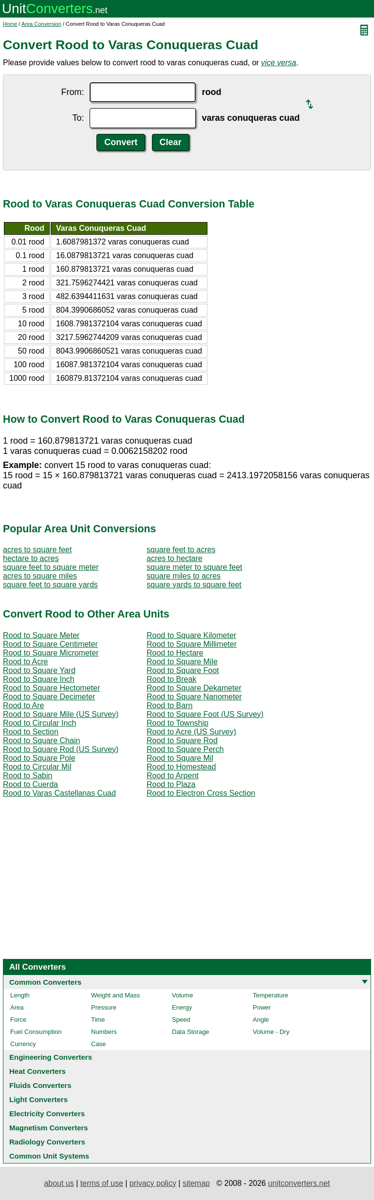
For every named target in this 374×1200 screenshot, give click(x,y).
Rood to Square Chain (41, 740)
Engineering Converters (50, 1057)
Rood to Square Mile (182, 661)
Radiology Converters (47, 1142)
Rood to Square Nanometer (194, 697)
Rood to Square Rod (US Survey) (60, 749)
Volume (182, 995)
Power (262, 1007)
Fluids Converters (40, 1085)
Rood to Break (171, 679)
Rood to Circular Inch (39, 723)
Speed (181, 1019)
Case (98, 1044)
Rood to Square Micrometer (51, 653)
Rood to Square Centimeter (50, 644)
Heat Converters (37, 1071)
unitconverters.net (299, 1183)
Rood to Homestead (181, 767)
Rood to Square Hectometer (51, 688)
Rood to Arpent (173, 775)
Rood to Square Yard (39, 670)
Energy (182, 1007)
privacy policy (153, 1183)
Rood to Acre (25, 661)
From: (72, 92)
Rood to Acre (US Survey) (191, 732)
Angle (261, 1019)
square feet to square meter (51, 567)
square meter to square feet (195, 567)
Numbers (104, 1031)
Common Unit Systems (49, 1156)
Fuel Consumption (36, 1031)
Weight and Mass (115, 995)
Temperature (270, 995)
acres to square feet (37, 549)
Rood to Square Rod (182, 740)
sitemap (196, 1183)
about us (59, 1183)
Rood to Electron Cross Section (201, 793)
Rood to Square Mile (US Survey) (60, 714)
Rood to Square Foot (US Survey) (205, 714)
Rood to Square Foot (183, 670)
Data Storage (190, 1031)
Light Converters (38, 1099)
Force (18, 1019)
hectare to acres (31, 558)
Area (16, 1007)
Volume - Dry (271, 1031)
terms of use (101, 1183)
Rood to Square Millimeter (192, 644)
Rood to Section (30, 732)
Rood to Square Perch (185, 749)
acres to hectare (175, 558)
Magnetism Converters (48, 1128)
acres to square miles (40, 576)
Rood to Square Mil (180, 758)
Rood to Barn (169, 705)
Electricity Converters (47, 1113)
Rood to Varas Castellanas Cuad (59, 793)
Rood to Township (177, 723)
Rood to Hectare (175, 653)
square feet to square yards (50, 585)
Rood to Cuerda (30, 784)
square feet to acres (181, 549)
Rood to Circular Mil (37, 767)
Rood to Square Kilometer (191, 635)
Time (98, 1019)
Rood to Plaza (171, 784)
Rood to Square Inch (39, 679)
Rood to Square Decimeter (49, 697)
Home (10, 24)
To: (78, 118)
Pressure (103, 1007)
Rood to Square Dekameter (194, 688)
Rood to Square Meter (41, 635)
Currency (23, 1044)
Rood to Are (23, 705)
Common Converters (45, 982)
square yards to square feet (194, 585)
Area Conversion (41, 24)
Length (20, 995)
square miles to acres (184, 576)
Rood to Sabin (27, 775)
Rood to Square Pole (39, 758)
